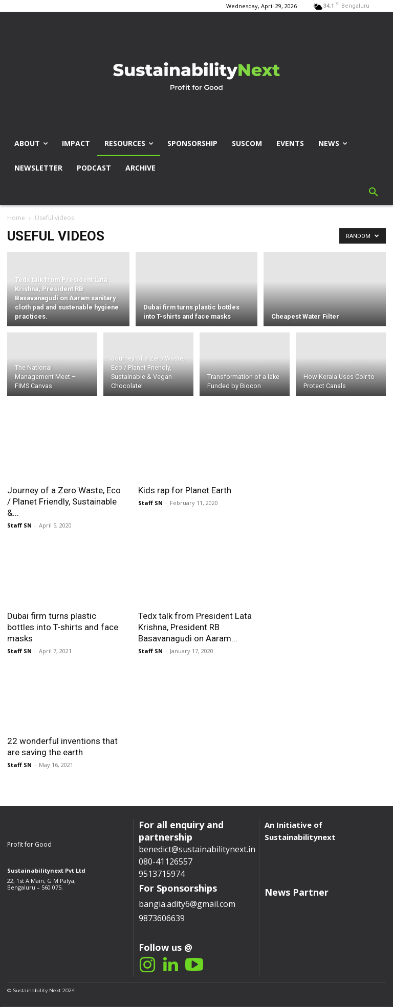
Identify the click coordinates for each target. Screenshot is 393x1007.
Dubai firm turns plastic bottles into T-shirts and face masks (62, 627)
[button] (373, 192)
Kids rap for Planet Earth (184, 490)
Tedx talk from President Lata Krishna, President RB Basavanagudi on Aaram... (195, 627)
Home (16, 217)
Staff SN (19, 525)
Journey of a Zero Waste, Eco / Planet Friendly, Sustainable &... (64, 501)
